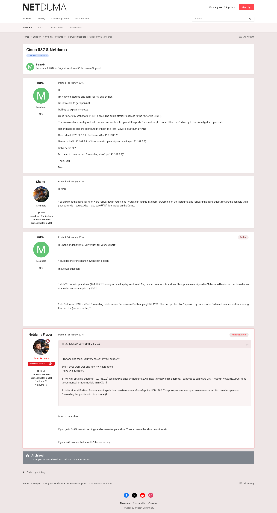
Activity (41, 18)
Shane (40, 182)
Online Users (56, 27)
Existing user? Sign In (222, 7)
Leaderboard (75, 27)
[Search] (211, 19)
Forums (27, 27)
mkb (42, 64)
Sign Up (246, 7)
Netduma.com (82, 18)
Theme (125, 503)
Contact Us (139, 503)
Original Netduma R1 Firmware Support (79, 68)
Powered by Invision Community (138, 508)
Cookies (152, 503)
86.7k (41, 371)
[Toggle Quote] (63, 344)
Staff (40, 27)
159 (41, 212)
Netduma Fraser (40, 334)
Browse (27, 20)
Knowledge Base (60, 18)
